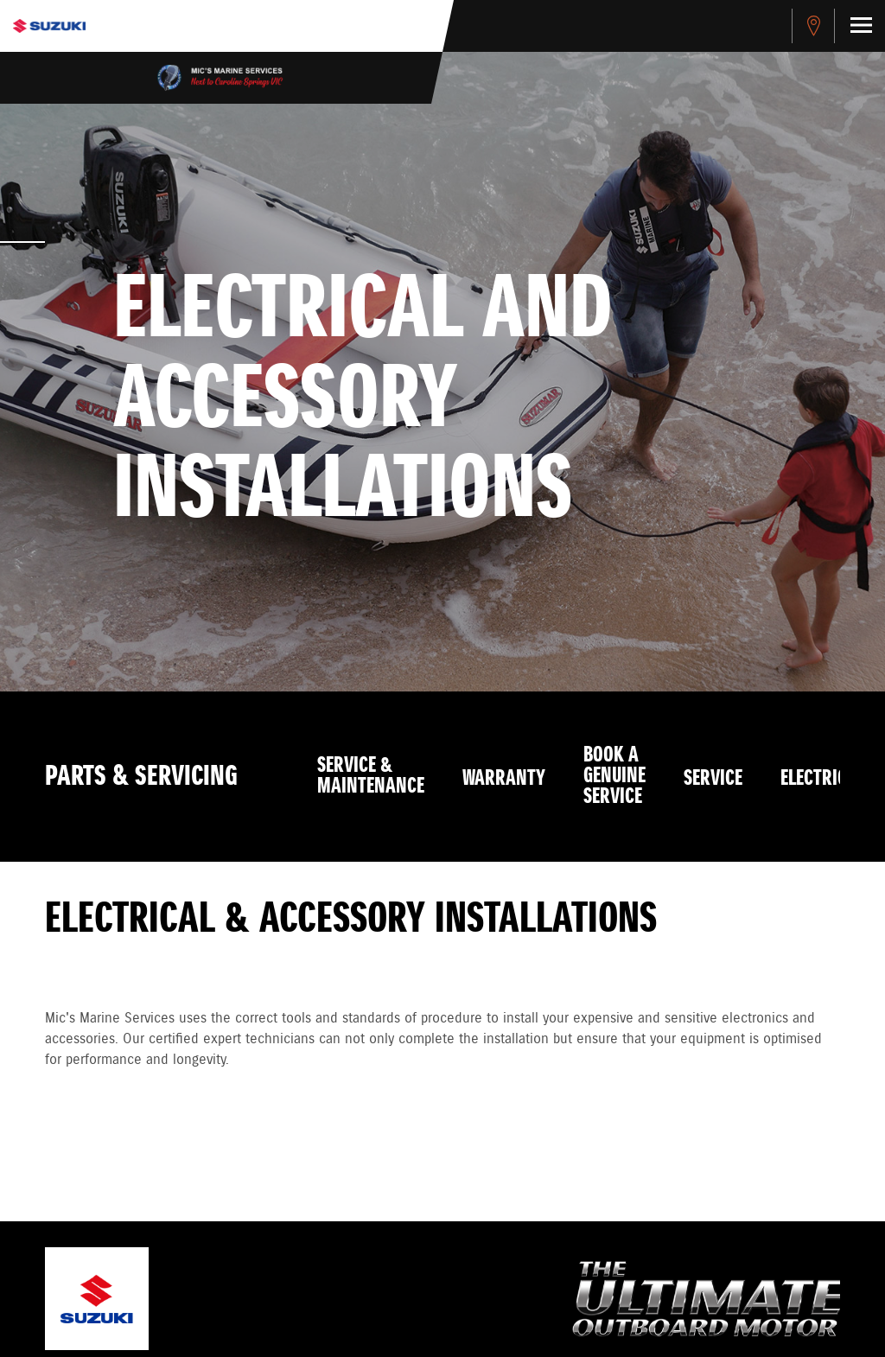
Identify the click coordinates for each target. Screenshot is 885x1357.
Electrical (822, 778)
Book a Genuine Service (614, 776)
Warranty (503, 778)
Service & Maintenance (370, 776)
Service (713, 778)
